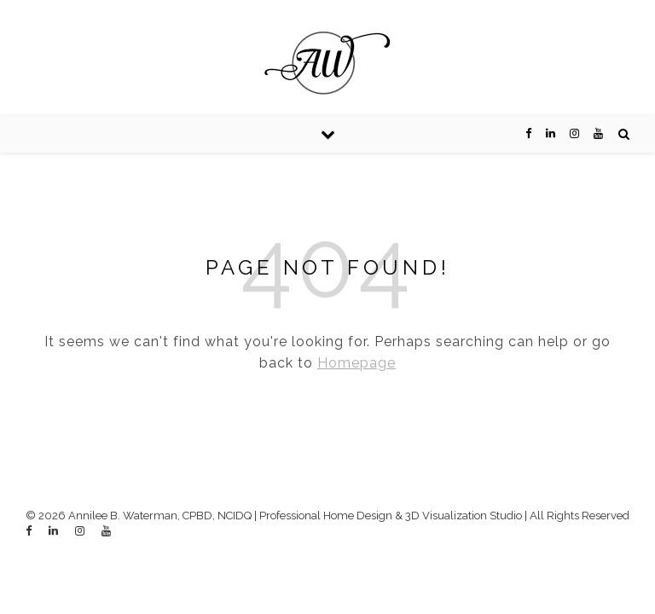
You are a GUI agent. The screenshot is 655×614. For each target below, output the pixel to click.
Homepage (356, 363)
